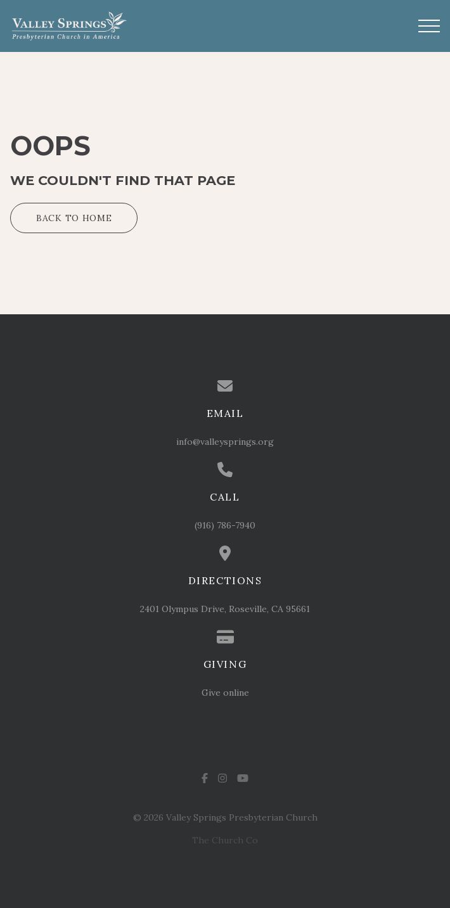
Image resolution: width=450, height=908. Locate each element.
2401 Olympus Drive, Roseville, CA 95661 (225, 609)
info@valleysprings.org (225, 441)
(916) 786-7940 (225, 525)
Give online (225, 692)
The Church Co (225, 840)
